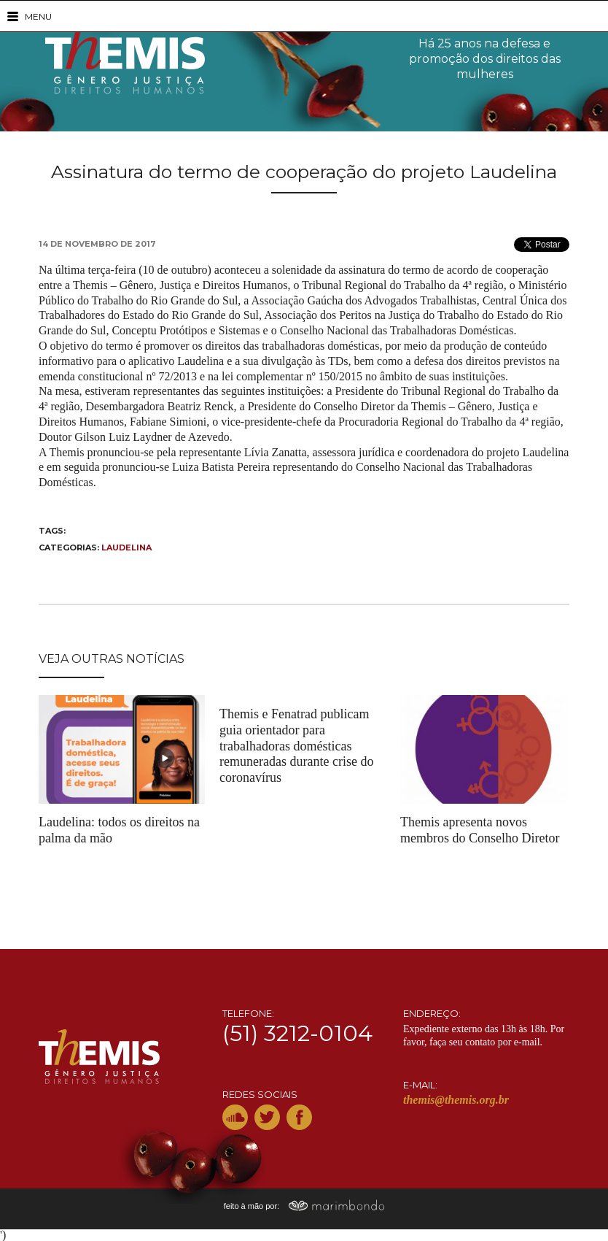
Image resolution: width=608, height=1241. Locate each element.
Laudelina (126, 547)
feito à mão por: (304, 1206)
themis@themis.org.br (456, 1100)
